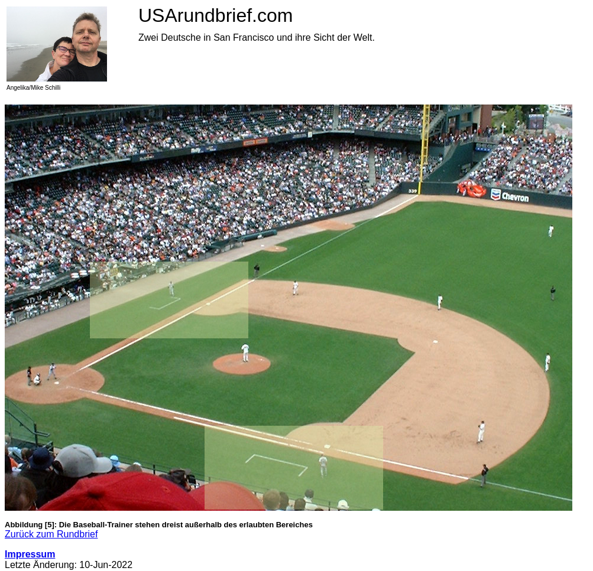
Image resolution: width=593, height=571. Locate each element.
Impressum (30, 554)
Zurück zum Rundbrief (51, 534)
